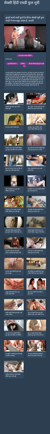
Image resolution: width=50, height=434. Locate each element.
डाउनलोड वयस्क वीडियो (25, 55)
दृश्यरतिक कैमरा (12, 63)
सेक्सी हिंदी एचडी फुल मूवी (21, 3)
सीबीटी (23, 63)
